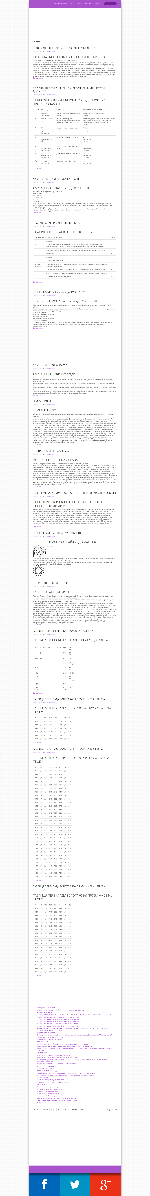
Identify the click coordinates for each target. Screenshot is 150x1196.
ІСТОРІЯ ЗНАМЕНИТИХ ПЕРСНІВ (51, 583)
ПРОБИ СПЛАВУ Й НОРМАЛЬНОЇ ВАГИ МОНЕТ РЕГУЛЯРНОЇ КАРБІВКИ (60, 1010)
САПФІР (39, 1103)
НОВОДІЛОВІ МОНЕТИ (44, 1012)
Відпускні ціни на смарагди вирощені (49, 1039)
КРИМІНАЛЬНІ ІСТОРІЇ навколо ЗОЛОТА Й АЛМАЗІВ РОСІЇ (56, 1064)
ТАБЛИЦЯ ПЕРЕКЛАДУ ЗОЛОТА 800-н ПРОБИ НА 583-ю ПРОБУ (58, 1024)
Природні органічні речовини (46, 1033)
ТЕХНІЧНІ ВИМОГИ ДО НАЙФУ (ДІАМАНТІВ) (58, 533)
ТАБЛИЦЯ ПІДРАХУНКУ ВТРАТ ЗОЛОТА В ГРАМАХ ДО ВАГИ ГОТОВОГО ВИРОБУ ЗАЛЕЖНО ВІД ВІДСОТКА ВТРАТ (74, 1015)
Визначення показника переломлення (50, 1089)
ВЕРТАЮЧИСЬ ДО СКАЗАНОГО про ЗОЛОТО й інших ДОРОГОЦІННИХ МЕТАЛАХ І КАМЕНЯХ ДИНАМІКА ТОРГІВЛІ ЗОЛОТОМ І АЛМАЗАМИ (74, 1061)
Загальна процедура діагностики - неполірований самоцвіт (57, 1098)
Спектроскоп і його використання (48, 1094)
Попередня (45, 1109)
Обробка (98, 3)
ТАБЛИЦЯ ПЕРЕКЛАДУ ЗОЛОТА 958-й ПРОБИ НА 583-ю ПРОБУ (69, 886)
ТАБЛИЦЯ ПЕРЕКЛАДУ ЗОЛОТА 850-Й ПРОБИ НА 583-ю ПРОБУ (58, 1026)
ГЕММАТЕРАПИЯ (42, 401)
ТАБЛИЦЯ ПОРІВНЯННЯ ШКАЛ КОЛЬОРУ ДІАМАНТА (63, 630)
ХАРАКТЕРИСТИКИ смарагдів (50, 364)
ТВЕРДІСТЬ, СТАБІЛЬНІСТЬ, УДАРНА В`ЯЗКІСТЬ (53, 1082)
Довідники (89, 3)
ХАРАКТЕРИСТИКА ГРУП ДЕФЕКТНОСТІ (56, 178)
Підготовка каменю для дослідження (49, 1087)
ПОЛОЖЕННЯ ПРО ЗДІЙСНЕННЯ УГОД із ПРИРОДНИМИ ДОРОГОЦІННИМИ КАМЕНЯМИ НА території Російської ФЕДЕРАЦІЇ (74, 1050)
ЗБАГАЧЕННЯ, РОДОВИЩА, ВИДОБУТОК (50, 1080)
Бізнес (73, 3)
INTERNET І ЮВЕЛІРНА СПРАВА (51, 450)
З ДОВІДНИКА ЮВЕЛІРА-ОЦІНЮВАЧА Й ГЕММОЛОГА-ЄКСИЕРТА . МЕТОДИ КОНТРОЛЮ (66, 1075)
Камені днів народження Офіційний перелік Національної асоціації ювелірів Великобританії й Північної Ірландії (74, 1035)
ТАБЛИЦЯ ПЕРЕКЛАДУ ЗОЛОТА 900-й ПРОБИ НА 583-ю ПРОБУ (69, 699)
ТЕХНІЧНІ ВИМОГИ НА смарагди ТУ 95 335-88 (59, 292)
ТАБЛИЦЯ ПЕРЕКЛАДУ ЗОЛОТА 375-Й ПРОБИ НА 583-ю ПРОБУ (58, 1017)
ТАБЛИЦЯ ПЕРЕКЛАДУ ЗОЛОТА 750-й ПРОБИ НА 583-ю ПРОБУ (58, 1022)
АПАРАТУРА (41, 1084)
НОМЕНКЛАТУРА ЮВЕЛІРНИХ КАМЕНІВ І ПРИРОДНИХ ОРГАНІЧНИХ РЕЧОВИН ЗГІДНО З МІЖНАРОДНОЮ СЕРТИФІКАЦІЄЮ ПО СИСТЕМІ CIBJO (72, 1029)
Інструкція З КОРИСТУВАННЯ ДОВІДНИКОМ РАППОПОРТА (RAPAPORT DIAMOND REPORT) (67, 1073)
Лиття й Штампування (61, 3)
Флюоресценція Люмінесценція (47, 1096)
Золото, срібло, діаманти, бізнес (46, 51)
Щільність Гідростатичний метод (48, 1091)
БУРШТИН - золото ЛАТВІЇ (45, 1068)
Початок (36, 1109)
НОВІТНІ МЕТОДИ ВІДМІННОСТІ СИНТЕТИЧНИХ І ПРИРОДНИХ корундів (74, 492)
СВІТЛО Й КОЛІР (42, 1078)
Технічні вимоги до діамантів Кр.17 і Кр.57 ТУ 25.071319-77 (56, 1037)
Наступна (75, 1109)
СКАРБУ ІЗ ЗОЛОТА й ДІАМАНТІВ (48, 1066)
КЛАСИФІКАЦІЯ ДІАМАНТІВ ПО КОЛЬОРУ (56, 223)
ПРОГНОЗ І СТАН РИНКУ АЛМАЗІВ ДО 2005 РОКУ (53, 1055)
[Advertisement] (75, 25)
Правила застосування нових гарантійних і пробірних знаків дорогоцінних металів (65, 1046)
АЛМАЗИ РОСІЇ (42, 1053)
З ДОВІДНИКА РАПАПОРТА (46, 1008)
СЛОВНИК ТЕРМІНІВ (43, 1042)
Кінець (82, 1109)
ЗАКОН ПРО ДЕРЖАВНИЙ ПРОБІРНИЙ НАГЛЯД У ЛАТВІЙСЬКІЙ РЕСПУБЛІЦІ (62, 1044)
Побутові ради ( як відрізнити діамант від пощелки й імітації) (57, 1057)
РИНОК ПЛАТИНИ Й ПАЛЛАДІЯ (47, 1071)
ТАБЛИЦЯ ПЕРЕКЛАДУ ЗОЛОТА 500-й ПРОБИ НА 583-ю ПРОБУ (58, 1019)
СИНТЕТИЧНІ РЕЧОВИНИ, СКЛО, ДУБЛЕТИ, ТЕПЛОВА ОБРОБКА (58, 1100)
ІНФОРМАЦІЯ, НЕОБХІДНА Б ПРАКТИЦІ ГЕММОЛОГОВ (64, 48)
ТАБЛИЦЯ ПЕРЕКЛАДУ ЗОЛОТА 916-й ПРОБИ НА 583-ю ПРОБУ (69, 748)
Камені (80, 3)
